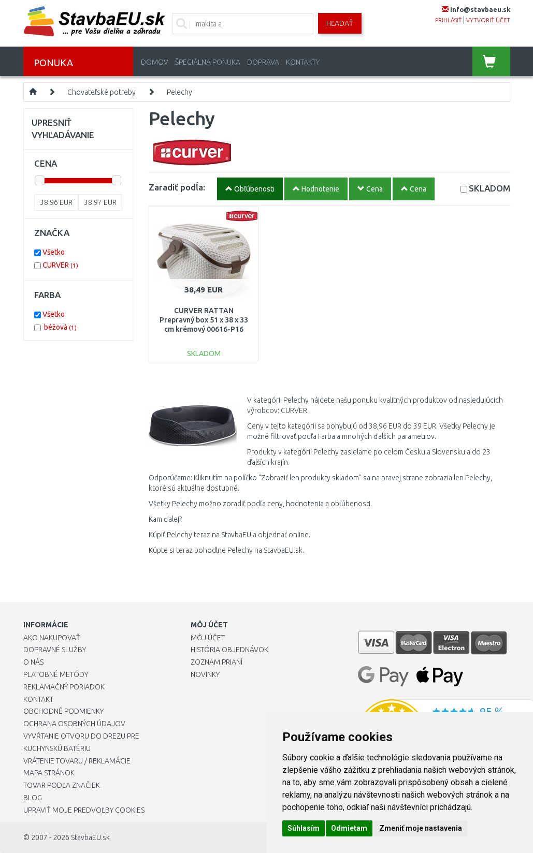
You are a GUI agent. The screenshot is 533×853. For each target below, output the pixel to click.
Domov (154, 62)
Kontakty (303, 62)
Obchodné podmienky (63, 711)
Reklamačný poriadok (64, 687)
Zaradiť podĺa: (177, 187)
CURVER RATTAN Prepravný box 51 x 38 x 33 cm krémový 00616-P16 (204, 319)
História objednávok (229, 649)
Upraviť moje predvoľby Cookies (84, 810)
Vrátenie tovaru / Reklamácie (77, 761)
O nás (33, 662)
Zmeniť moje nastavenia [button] (420, 828)
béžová (60, 327)
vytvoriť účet (488, 20)
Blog (32, 797)
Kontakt (38, 699)
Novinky (205, 674)
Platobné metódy (55, 674)
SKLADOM (489, 188)
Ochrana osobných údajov (74, 723)
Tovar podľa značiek (61, 785)
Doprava (263, 62)
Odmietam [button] (349, 828)
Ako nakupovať (51, 638)
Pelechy (179, 92)
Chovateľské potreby (101, 92)
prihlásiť (448, 20)
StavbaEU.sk (90, 837)
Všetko (53, 252)
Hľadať (339, 23)
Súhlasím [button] (303, 828)
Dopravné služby (54, 649)
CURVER (60, 265)
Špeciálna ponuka (207, 62)
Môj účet (208, 638)
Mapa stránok (49, 773)
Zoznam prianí (216, 662)
